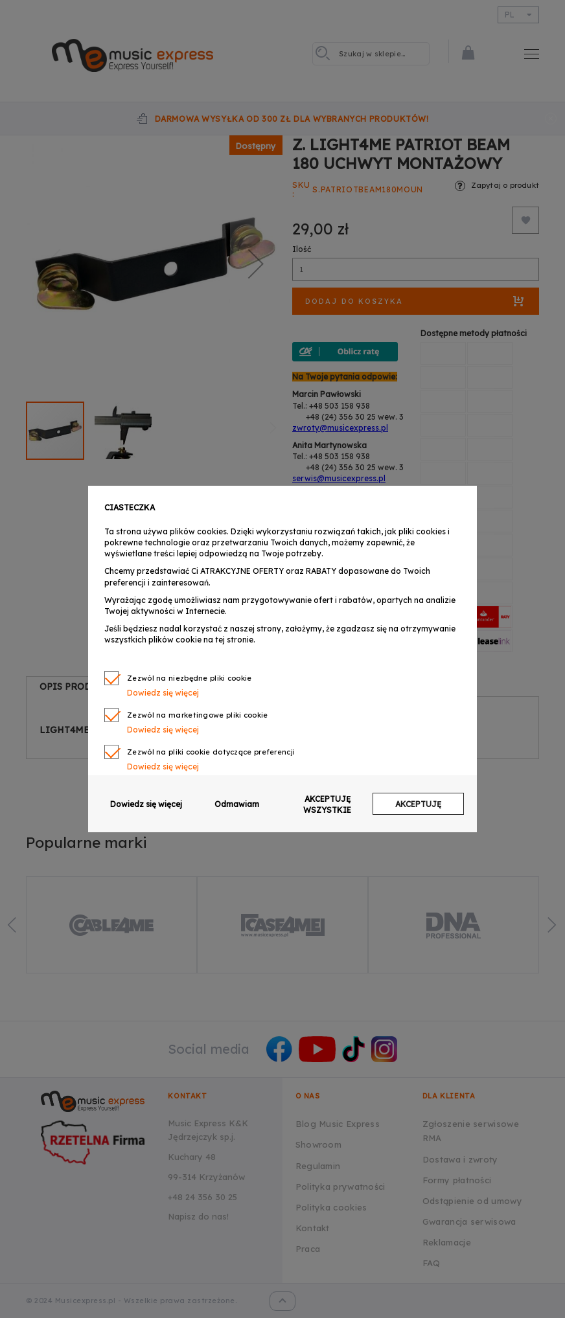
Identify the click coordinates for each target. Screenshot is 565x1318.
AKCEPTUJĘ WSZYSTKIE (327, 804)
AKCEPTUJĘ (418, 804)
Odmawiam (236, 804)
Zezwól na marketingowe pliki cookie (197, 715)
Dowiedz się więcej (163, 693)
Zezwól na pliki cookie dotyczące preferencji (211, 751)
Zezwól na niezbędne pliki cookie (189, 678)
